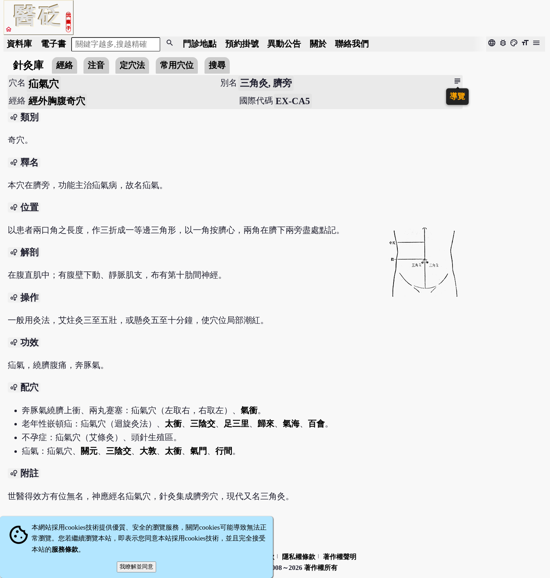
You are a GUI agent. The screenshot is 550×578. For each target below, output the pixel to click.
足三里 (236, 423)
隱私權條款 (298, 556)
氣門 (198, 451)
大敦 (148, 451)
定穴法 (132, 65)
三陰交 (202, 423)
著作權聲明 (339, 556)
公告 (284, 43)
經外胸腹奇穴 (56, 101)
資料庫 (19, 43)
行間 (223, 451)
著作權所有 (320, 567)
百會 (316, 423)
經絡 (64, 65)
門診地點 (199, 43)
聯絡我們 (352, 43)
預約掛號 (242, 43)
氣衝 (249, 410)
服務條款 (65, 549)
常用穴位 (177, 65)
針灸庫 (28, 65)
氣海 (291, 423)
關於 (318, 43)
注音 (96, 65)
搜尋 (217, 65)
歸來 (265, 423)
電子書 (53, 43)
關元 (89, 451)
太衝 (173, 423)
